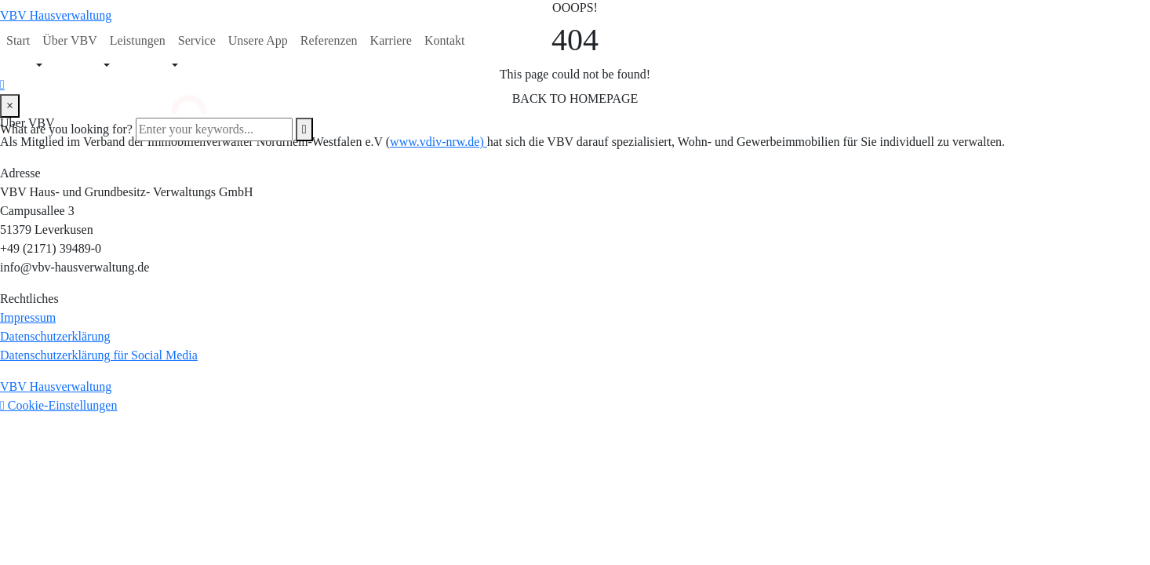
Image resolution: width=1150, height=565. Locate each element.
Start (18, 40)
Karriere (391, 40)
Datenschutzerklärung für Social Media (99, 355)
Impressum (28, 317)
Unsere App (258, 40)
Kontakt (444, 40)
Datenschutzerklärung (55, 336)
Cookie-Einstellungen (63, 405)
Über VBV (69, 40)
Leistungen (138, 40)
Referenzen (329, 40)
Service (197, 40)
